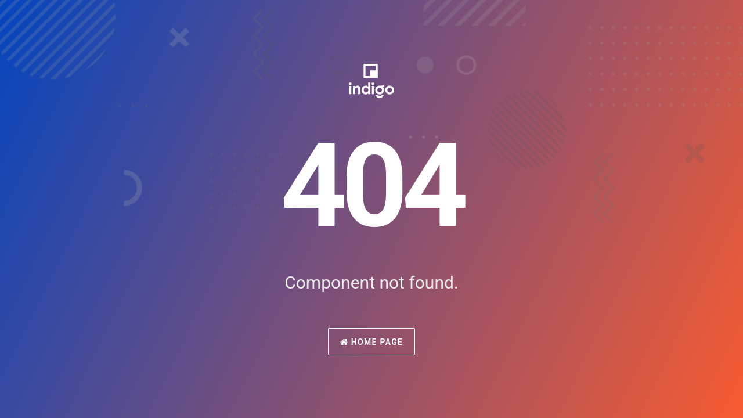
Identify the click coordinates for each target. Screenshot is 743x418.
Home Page (371, 342)
